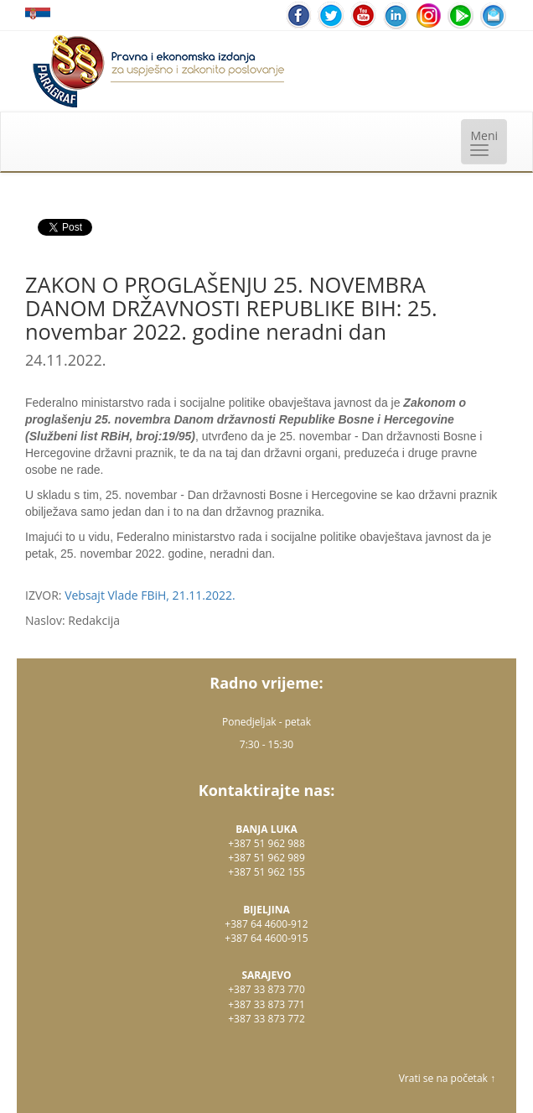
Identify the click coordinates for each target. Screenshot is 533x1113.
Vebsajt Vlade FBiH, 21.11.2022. (150, 595)
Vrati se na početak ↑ (447, 1078)
